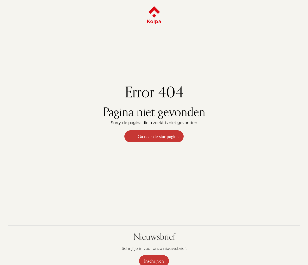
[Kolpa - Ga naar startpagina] (154, 15)
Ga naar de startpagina (154, 136)
